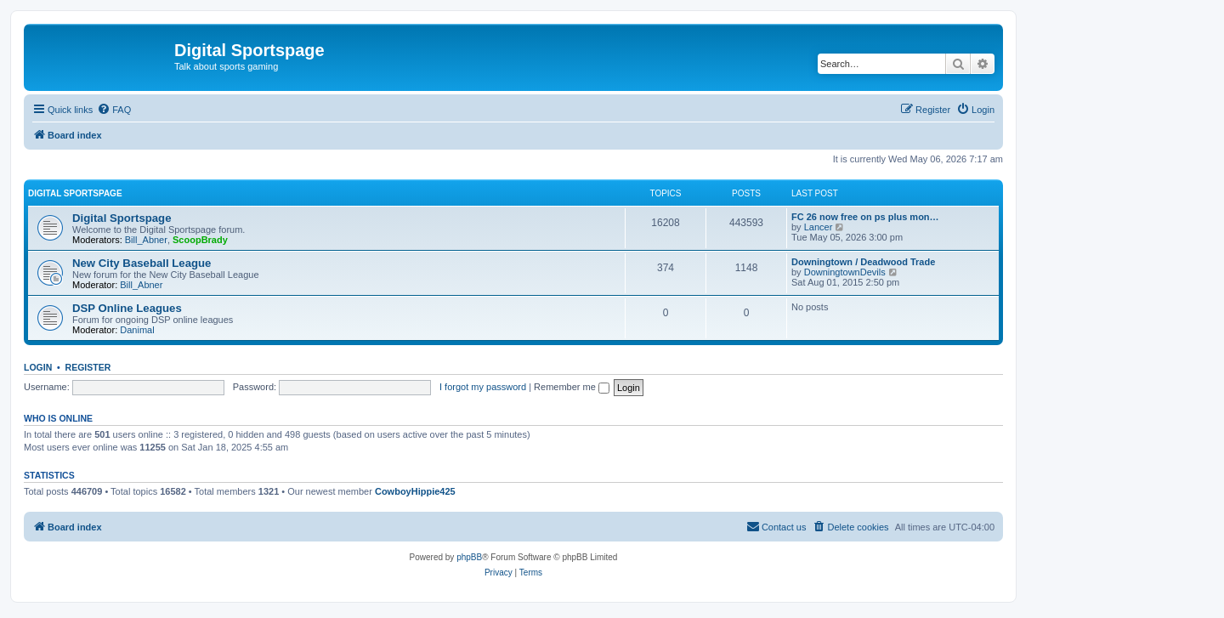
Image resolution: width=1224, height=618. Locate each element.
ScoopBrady (200, 240)
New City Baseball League (141, 263)
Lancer (818, 227)
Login (38, 367)
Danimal (137, 330)
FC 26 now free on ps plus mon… (865, 217)
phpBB (469, 557)
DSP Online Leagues (127, 308)
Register (88, 367)
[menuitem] (114, 109)
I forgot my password (482, 387)
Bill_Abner (146, 240)
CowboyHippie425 (415, 491)
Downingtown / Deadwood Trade (863, 262)
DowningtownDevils (845, 272)
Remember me (571, 387)
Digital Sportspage (75, 193)
